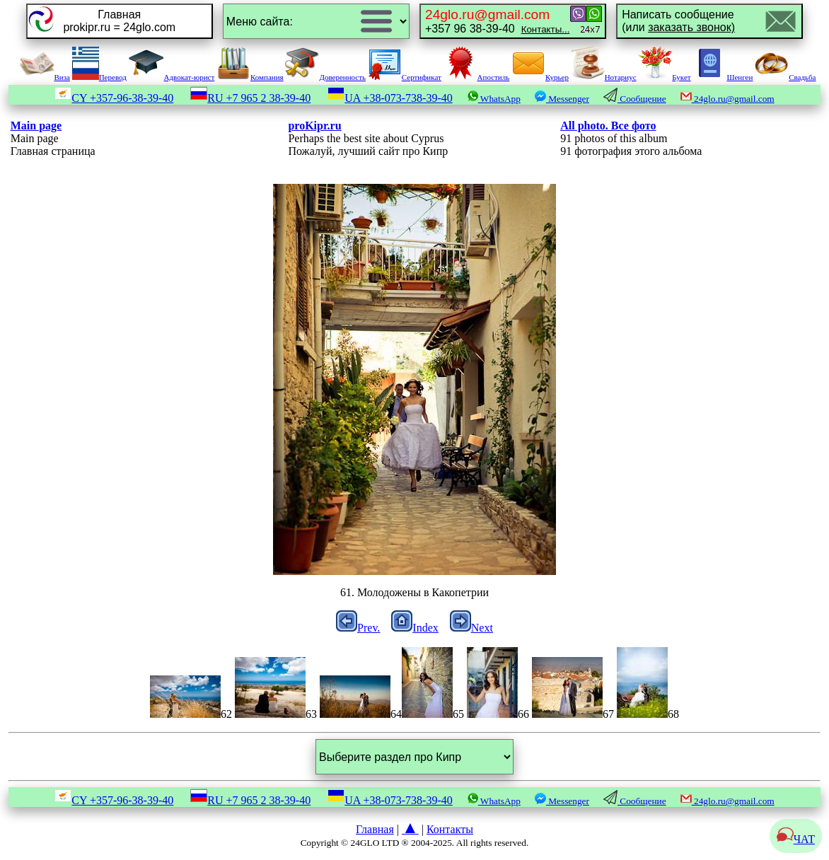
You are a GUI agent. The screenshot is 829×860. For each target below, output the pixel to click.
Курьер (540, 77)
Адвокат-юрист (172, 77)
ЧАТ (796, 839)
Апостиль (477, 77)
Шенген (722, 77)
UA (390, 98)
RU (250, 98)
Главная (375, 829)
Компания (250, 77)
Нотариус (604, 77)
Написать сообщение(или (678, 20)
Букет (664, 77)
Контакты (450, 829)
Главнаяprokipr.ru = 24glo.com (119, 20)
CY (113, 98)
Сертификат (404, 77)
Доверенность (325, 77)
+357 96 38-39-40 (497, 21)
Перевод (99, 77)
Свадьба (785, 77)
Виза (44, 77)
